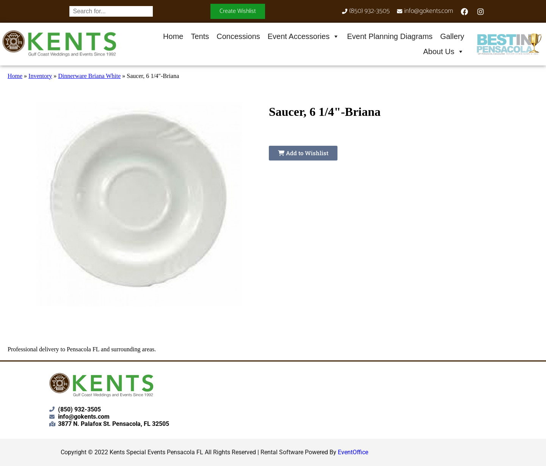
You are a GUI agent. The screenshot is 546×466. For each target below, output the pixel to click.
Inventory (40, 76)
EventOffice (353, 452)
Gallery (452, 36)
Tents (200, 36)
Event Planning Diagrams (390, 36)
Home (173, 36)
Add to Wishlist (303, 153)
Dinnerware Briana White (89, 76)
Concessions (238, 36)
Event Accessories (303, 36)
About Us (443, 51)
